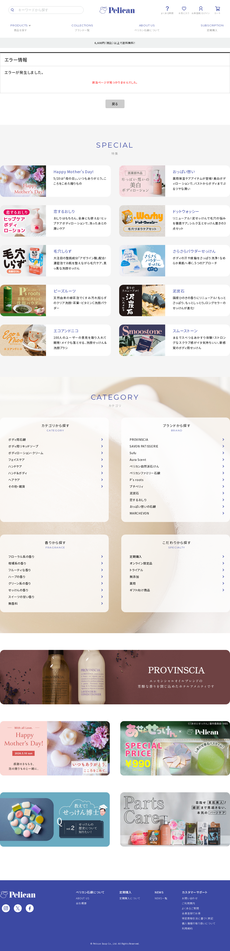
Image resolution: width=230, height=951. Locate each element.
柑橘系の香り (17, 563)
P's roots (137, 479)
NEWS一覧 (161, 898)
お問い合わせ (190, 898)
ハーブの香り (17, 576)
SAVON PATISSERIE (144, 446)
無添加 (134, 576)
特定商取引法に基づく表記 (197, 918)
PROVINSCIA (139, 439)
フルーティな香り (19, 569)
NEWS (159, 892)
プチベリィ (136, 486)
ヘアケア (14, 479)
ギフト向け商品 (140, 590)
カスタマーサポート (195, 892)
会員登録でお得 (191, 913)
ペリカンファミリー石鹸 (145, 473)
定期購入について (129, 898)
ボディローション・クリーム (25, 452)
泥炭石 (134, 493)
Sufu (133, 452)
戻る (115, 104)
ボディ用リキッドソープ (23, 446)
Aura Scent (138, 459)
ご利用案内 (188, 903)
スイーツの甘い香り (21, 596)
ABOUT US (82, 898)
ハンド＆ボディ (17, 473)
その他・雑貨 (16, 486)
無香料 (13, 603)
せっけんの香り (18, 590)
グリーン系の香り (19, 583)
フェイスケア (16, 459)
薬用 (133, 583)
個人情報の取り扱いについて (198, 923)
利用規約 (187, 928)
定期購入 (136, 556)
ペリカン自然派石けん (144, 466)
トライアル (136, 569)
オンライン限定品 (141, 563)
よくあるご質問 (190, 908)
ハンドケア (15, 466)
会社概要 (81, 903)
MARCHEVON (139, 513)
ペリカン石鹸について (90, 892)
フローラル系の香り (21, 556)
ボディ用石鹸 (17, 439)
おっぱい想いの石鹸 (143, 506)
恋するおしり (138, 499)
